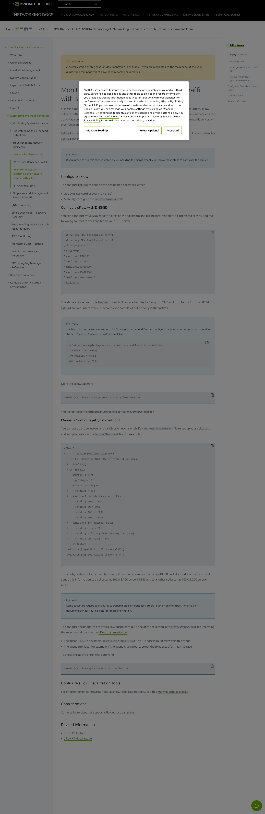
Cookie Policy (92, 108)
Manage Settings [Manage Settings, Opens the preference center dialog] (97, 130)
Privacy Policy (92, 120)
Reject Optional (149, 130)
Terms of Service (109, 116)
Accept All (172, 130)
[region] (134, 111)
